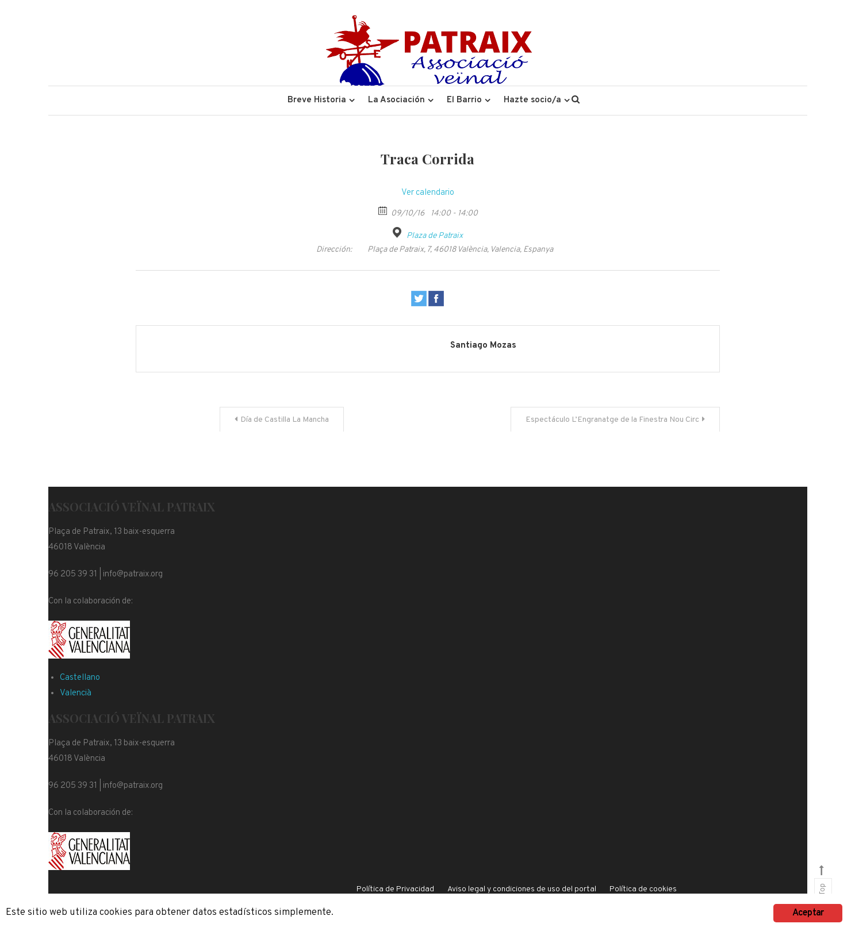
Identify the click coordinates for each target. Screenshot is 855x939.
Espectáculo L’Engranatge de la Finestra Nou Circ (612, 420)
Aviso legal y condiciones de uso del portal (521, 889)
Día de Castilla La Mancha (284, 420)
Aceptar (807, 913)
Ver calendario (427, 192)
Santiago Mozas (483, 345)
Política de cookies (643, 889)
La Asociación (396, 100)
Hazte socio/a (532, 100)
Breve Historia (316, 100)
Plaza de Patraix (435, 236)
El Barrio (464, 100)
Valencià (75, 693)
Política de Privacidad (395, 889)
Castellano (80, 677)
